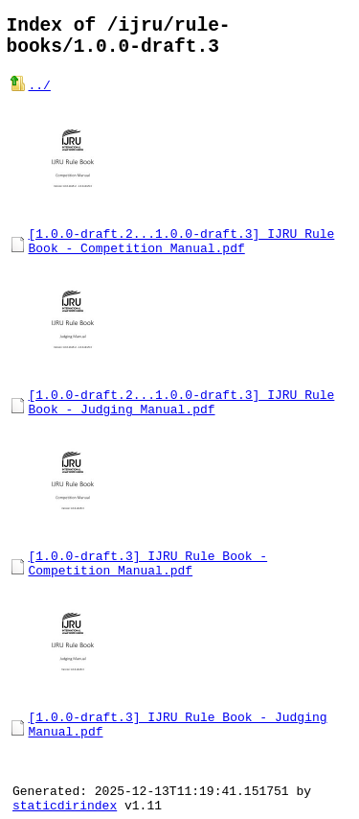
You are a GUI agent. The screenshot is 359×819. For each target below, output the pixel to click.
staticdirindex (64, 804)
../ (40, 95)
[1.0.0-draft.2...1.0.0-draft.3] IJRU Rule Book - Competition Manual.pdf (182, 245)
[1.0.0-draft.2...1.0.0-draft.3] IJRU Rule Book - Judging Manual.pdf (182, 412)
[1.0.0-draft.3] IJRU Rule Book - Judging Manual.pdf (178, 746)
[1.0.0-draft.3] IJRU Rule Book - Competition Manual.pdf (148, 579)
